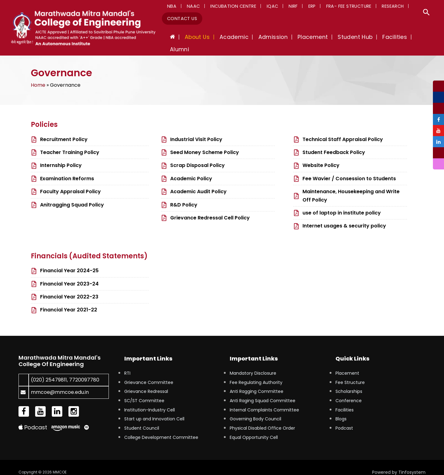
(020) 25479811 (49, 370)
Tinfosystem (412, 463)
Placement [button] (317, 38)
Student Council (141, 418)
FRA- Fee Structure (331, 7)
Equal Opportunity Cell (254, 428)
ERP (297, 7)
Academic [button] (246, 38)
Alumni (420, 38)
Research (373, 7)
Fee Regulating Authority (256, 372)
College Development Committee (161, 428)
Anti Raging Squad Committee (262, 391)
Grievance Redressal (146, 382)
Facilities (344, 400)
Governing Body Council (255, 409)
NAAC (189, 7)
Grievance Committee (148, 372)
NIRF (281, 7)
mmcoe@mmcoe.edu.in (60, 382)
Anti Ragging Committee (256, 382)
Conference (348, 391)
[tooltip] (438, 82)
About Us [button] (212, 38)
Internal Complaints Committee (264, 400)
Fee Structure (350, 372)
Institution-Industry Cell (149, 400)
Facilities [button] (392, 38)
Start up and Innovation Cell (154, 409)
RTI (127, 363)
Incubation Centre (227, 7)
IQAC (263, 7)
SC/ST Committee (144, 391)
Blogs (341, 409)
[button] (426, 13)
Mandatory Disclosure (253, 363)
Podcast (32, 418)
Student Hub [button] (356, 38)
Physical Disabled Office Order (262, 418)
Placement (347, 363)
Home (38, 75)
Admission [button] (281, 38)
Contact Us (181, 20)
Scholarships (348, 382)
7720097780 (84, 370)
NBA (170, 7)
